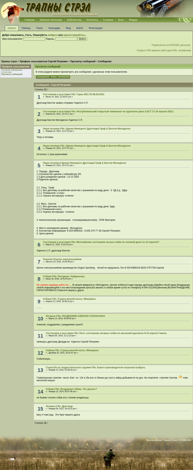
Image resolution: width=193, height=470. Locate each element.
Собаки (47, 276)
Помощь (26, 28)
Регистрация (95, 28)
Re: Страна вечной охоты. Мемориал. (74, 299)
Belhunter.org (49, 8)
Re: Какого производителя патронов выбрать (119, 367)
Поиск (39, 28)
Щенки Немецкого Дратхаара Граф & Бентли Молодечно (93, 163)
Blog (68, 28)
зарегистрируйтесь (74, 35)
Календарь (54, 28)
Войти (79, 28)
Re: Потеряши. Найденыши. (69, 276)
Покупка (47, 259)
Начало (12, 28)
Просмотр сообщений (11, 74)
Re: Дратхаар (65, 406)
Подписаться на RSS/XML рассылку (171, 45)
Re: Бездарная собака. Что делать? (76, 389)
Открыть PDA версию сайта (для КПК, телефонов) (164, 50)
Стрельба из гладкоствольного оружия (68, 367)
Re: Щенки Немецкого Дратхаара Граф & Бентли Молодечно (95, 128)
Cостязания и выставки (56, 94)
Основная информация (11, 70)
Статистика (6, 72)
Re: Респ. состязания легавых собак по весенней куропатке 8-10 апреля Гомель (121, 333)
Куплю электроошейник (67, 259)
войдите (53, 35)
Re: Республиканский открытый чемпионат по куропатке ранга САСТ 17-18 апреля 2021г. (123, 111)
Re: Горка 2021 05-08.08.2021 (88, 94)
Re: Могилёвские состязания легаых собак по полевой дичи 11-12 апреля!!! (115, 242)
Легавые (51, 316)
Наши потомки (51, 128)
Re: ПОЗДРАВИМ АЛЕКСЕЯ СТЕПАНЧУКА (81, 316)
